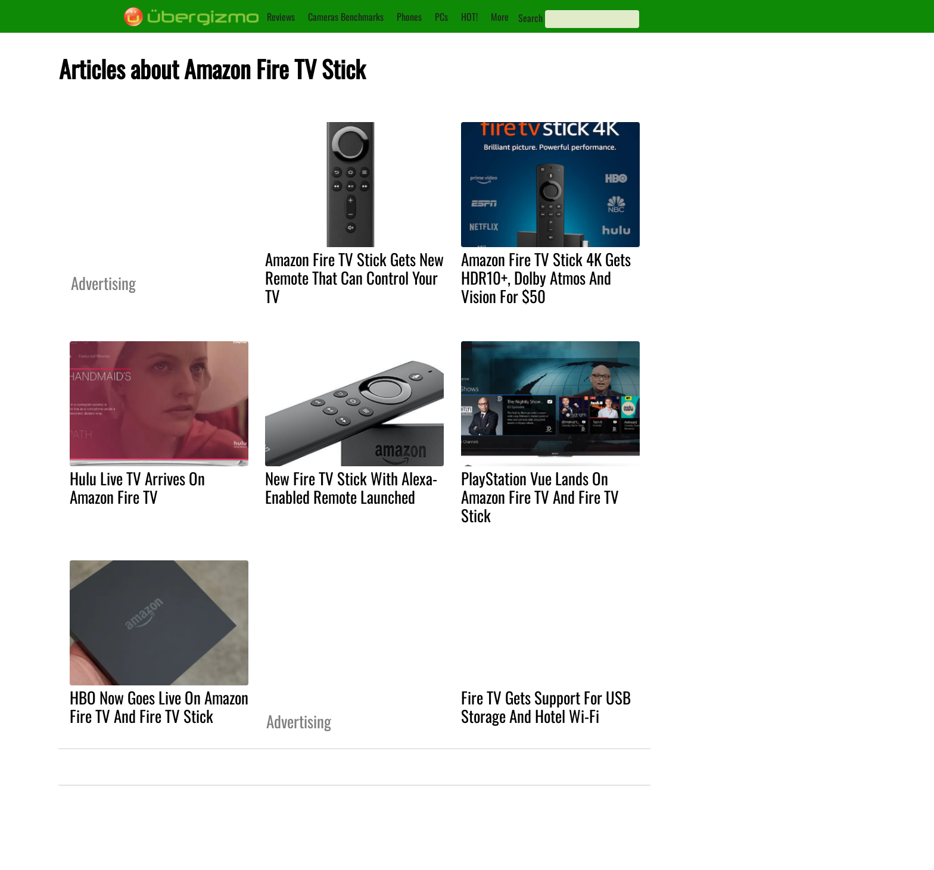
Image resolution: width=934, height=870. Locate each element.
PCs (441, 17)
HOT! (469, 17)
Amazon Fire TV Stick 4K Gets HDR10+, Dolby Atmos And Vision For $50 (546, 277)
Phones (409, 17)
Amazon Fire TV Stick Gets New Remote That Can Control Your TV (354, 277)
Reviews (281, 17)
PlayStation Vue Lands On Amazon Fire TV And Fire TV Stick (540, 496)
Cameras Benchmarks (346, 17)
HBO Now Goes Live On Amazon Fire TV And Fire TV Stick (159, 706)
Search (530, 18)
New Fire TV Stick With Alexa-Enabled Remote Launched (351, 487)
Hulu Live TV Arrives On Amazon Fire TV (137, 487)
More (500, 17)
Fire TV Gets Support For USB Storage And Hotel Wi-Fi (546, 706)
